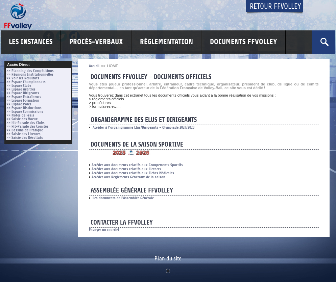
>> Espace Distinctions (24, 108)
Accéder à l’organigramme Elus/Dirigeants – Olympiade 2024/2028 (141, 127)
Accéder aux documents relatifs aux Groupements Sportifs (136, 165)
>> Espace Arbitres (20, 89)
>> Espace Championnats (26, 82)
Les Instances (30, 42)
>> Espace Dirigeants (22, 93)
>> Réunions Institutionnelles (29, 74)
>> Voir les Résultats (22, 78)
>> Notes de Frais (20, 115)
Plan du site (168, 259)
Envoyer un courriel (104, 230)
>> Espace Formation (22, 100)
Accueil (94, 66)
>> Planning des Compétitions (30, 71)
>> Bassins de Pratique (24, 130)
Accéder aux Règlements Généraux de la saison (127, 177)
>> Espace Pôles (18, 104)
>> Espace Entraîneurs (23, 97)
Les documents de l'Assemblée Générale (121, 198)
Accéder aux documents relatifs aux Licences (125, 169)
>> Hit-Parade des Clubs (25, 123)
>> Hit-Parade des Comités (27, 126)
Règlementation (166, 42)
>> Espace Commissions (24, 111)
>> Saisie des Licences (23, 134)
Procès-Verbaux (96, 42)
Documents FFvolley (243, 42)
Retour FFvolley (275, 6)
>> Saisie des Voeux (22, 119)
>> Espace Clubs (18, 85)
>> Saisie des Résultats (24, 137)
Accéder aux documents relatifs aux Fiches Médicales (131, 173)
